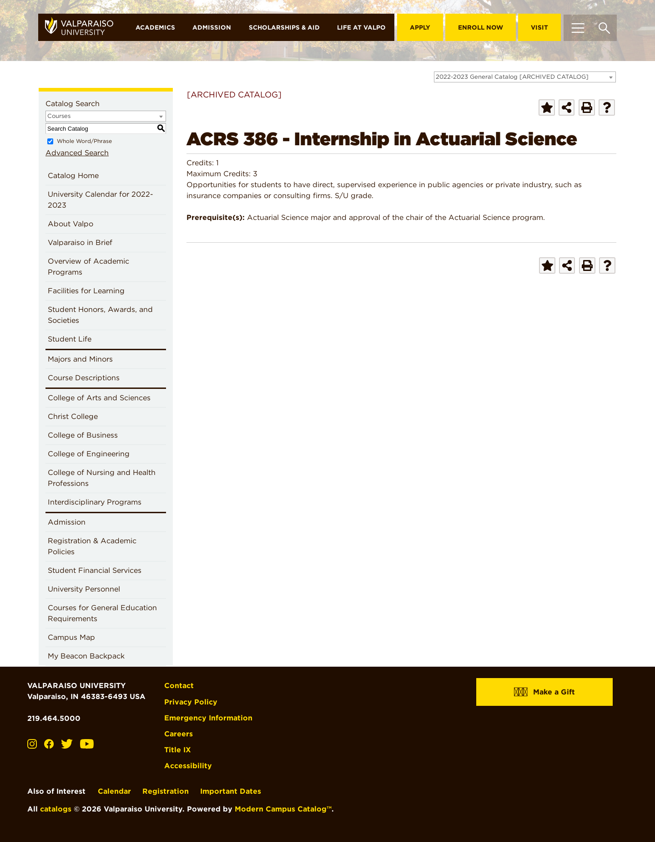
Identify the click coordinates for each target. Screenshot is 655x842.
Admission (211, 27)
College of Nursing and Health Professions (102, 478)
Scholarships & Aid (284, 27)
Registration (165, 791)
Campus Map (71, 637)
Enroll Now (480, 27)
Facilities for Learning (86, 290)
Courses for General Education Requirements (102, 613)
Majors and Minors (80, 359)
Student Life (69, 339)
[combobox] (525, 76)
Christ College (73, 416)
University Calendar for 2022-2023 (100, 199)
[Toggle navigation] (578, 27)
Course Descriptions (84, 377)
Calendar (114, 791)
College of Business (83, 435)
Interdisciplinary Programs (94, 502)
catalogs (55, 809)
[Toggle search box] (604, 27)
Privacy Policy (190, 702)
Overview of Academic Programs (88, 266)
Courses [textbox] (59, 115)
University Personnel (84, 589)
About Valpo (70, 223)
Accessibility (188, 765)
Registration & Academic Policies (92, 546)
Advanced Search (77, 152)
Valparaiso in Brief (80, 242)
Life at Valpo (361, 27)
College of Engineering (89, 453)
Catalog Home (73, 175)
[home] (82, 27)
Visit (539, 27)
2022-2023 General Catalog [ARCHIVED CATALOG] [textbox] (512, 76)
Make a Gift (544, 691)
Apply (420, 27)
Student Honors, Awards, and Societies (100, 315)
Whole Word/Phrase (84, 141)
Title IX (177, 749)
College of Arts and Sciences (99, 397)
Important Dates (230, 791)
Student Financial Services (94, 570)
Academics (155, 27)
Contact (179, 685)
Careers (178, 734)
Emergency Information (208, 718)
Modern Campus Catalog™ (283, 809)
